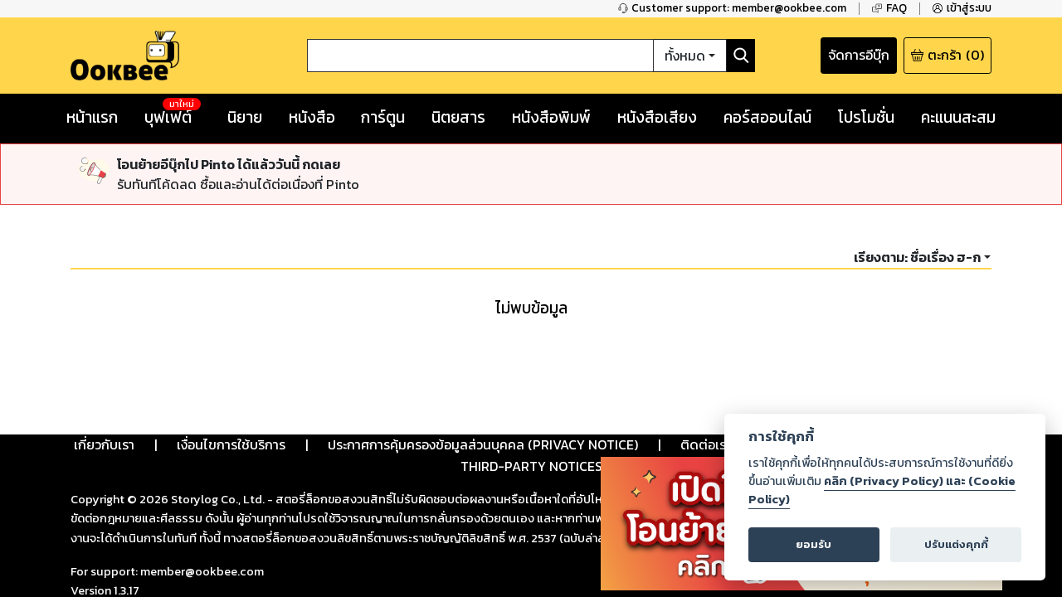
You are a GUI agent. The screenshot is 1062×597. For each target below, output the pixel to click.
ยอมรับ (813, 544)
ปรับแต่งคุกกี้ (956, 544)
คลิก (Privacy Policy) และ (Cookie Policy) (882, 490)
